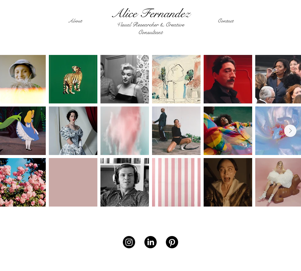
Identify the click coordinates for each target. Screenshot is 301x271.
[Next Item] (290, 131)
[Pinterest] (172, 242)
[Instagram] (129, 242)
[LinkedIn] (150, 242)
